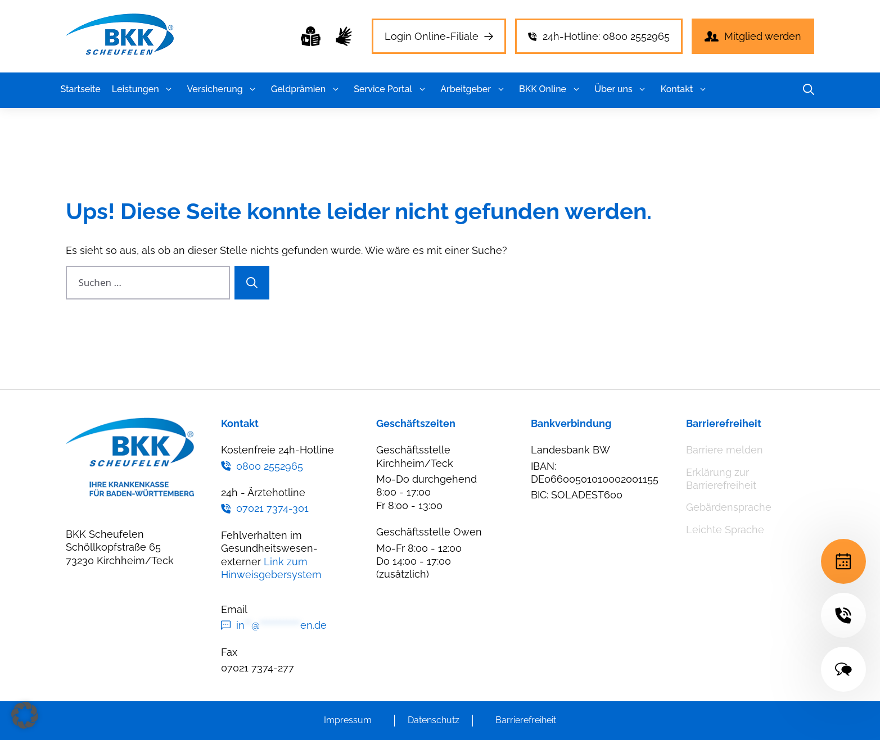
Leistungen (144, 89)
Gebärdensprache (728, 507)
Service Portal (391, 89)
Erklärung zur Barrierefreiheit (721, 478)
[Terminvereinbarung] (843, 561)
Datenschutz (433, 720)
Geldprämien (307, 89)
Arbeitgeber (474, 89)
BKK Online (551, 89)
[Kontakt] (843, 669)
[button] (169, 89)
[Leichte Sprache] (310, 36)
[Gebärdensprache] (344, 36)
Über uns (621, 89)
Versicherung (223, 89)
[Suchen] (251, 282)
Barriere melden (724, 450)
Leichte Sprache (725, 529)
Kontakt (685, 89)
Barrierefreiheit (525, 720)
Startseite (80, 89)
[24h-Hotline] (843, 615)
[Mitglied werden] (753, 36)
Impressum (348, 720)
